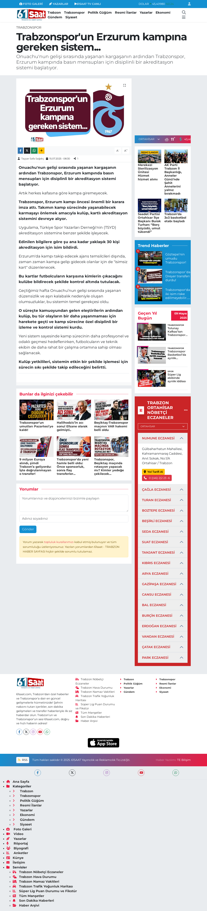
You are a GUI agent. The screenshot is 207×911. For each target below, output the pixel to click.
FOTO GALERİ (31, 4)
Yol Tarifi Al (153, 472)
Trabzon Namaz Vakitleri (95, 691)
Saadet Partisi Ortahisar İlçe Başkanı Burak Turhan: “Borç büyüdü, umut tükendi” (149, 223)
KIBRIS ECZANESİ (156, 563)
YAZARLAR (58, 4)
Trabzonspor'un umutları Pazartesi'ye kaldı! (36, 426)
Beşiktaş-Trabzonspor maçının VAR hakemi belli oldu (111, 426)
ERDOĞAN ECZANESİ (159, 626)
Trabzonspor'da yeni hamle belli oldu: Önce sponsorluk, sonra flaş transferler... (73, 467)
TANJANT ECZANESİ (158, 552)
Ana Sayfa (17, 781)
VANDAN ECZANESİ (158, 636)
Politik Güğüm (100, 12)
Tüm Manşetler (88, 712)
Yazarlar (146, 12)
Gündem (55, 17)
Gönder (28, 529)
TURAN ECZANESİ (156, 500)
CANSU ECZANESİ (156, 594)
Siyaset (71, 17)
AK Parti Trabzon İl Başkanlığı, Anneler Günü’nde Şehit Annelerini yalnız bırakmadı (173, 179)
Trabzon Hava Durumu (94, 687)
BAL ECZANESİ (154, 605)
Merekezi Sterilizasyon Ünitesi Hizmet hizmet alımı (148, 172)
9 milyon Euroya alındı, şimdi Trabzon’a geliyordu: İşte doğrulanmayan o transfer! (35, 467)
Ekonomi (163, 12)
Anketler (17, 853)
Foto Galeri (19, 829)
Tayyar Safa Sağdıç (32, 158)
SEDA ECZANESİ (155, 531)
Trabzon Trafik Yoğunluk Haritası (43, 886)
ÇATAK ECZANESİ (156, 647)
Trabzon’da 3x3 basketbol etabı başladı (175, 217)
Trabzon (54, 12)
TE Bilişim (184, 760)
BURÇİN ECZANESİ (157, 615)
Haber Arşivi (86, 721)
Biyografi (17, 848)
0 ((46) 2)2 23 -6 (157, 478)
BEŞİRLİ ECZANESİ (157, 521)
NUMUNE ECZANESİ (158, 438)
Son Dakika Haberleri (92, 716)
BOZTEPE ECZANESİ (158, 510)
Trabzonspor (74, 12)
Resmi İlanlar (126, 12)
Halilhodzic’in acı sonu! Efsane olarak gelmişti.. (72, 426)
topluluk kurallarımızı (59, 542)
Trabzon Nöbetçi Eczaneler (38, 872)
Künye (15, 858)
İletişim (15, 862)
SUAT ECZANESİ (155, 542)
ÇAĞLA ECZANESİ (156, 489)
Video (14, 834)
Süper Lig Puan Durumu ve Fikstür (45, 891)
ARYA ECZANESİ (155, 573)
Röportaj (17, 843)
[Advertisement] (166, 104)
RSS (22, 760)
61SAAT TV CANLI (88, 4)
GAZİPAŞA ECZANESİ (159, 584)
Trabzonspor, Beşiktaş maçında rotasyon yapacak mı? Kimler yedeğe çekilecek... (109, 467)
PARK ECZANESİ (155, 657)
